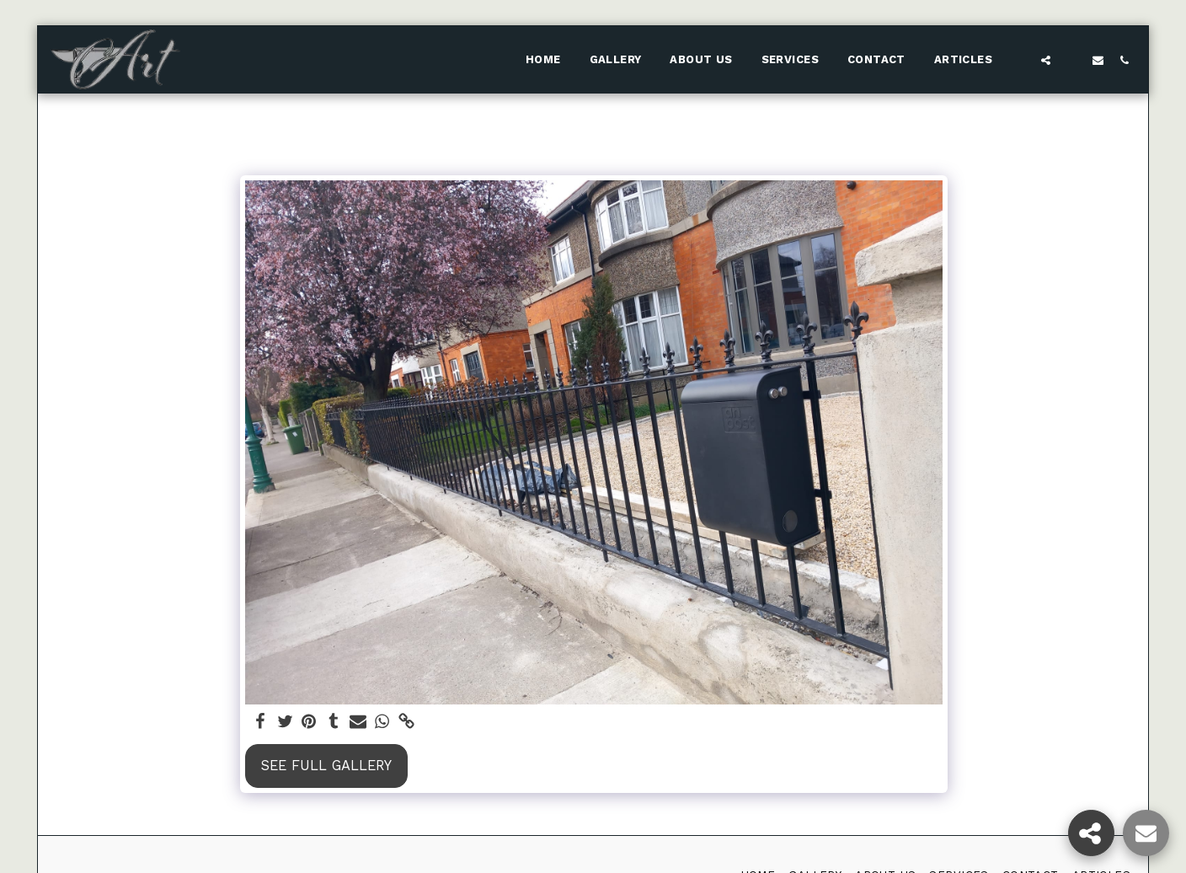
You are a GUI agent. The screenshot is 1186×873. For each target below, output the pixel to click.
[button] (1019, 60)
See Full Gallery (326, 766)
